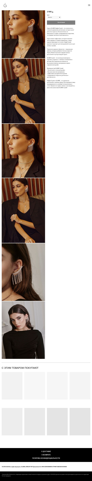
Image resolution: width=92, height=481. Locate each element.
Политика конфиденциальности (46, 458)
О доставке (46, 451)
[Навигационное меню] (89, 5)
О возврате (46, 455)
